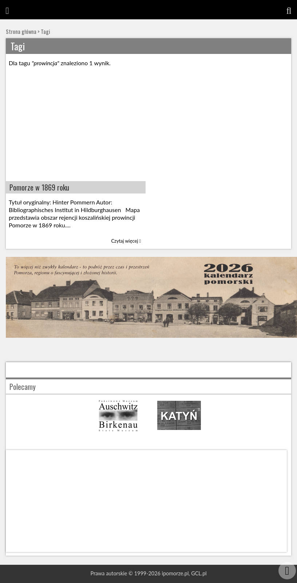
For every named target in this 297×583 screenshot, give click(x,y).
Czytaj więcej (126, 241)
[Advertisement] (148, 126)
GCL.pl (198, 573)
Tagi (45, 31)
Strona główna (21, 31)
